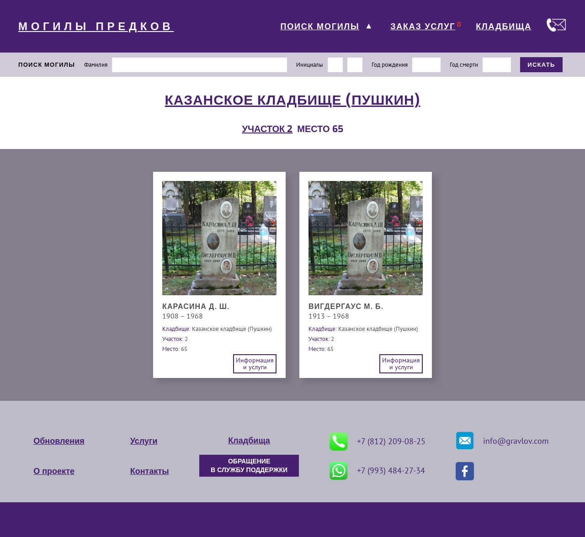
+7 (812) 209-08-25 (377, 441)
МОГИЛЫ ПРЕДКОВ (96, 26)
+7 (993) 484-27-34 (377, 471)
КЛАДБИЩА (504, 26)
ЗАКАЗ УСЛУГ (422, 26)
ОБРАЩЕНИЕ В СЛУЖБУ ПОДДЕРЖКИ (249, 465)
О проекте (53, 471)
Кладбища (249, 440)
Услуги (144, 441)
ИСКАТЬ (541, 65)
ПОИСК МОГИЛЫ (319, 26)
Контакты (149, 471)
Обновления (58, 441)
